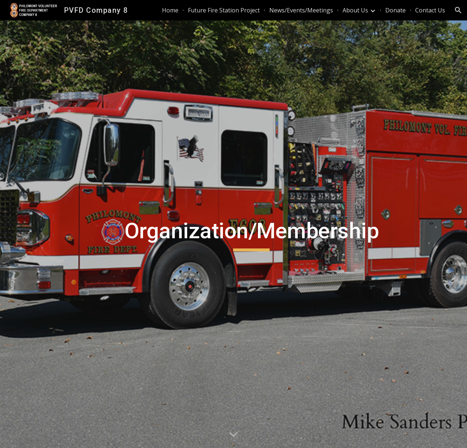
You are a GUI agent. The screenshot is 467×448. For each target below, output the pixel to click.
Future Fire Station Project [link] (224, 10)
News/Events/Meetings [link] (301, 10)
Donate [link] (395, 10)
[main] (251, 234)
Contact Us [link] (430, 10)
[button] (458, 10)
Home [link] (170, 10)
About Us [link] (355, 10)
